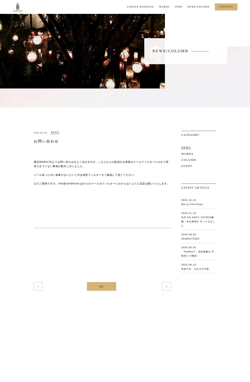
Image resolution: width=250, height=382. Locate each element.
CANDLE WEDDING (140, 7)
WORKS (164, 7)
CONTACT (226, 7)
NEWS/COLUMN (199, 7)
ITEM (178, 7)
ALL (101, 286)
